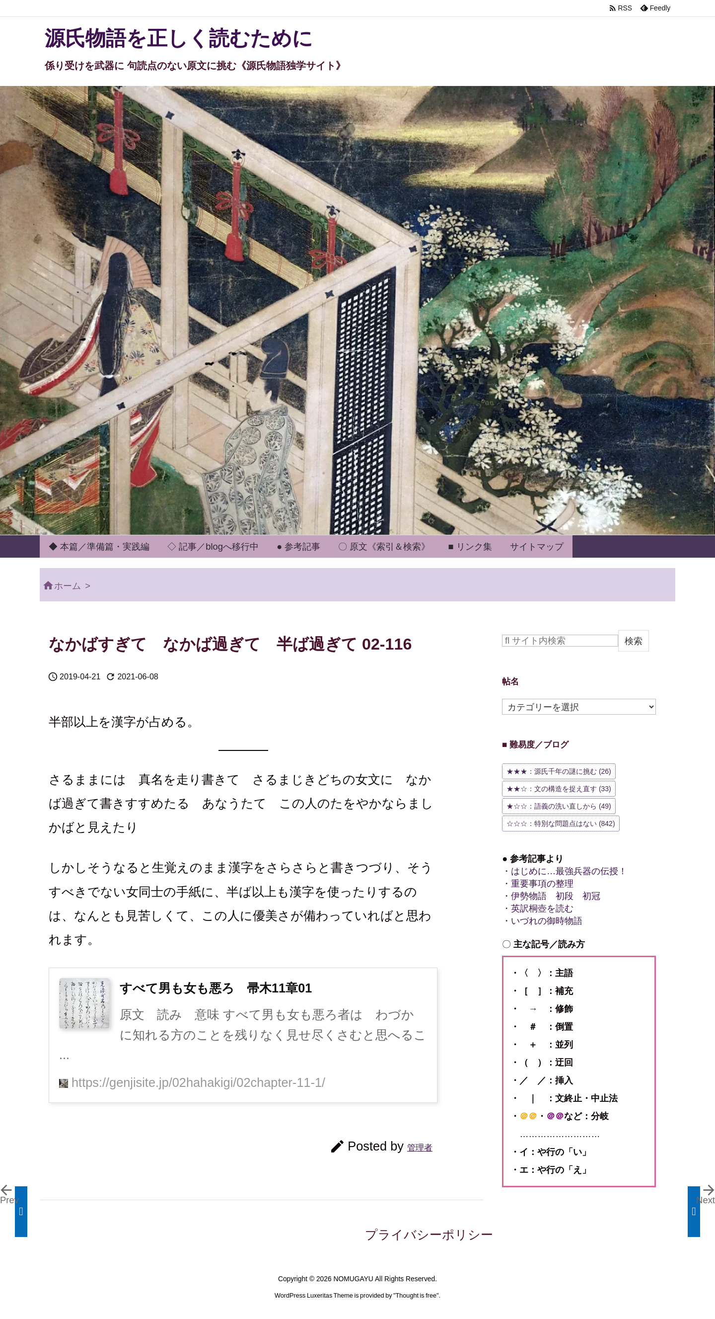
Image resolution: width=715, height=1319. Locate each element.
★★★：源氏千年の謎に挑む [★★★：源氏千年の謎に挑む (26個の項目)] (558, 771)
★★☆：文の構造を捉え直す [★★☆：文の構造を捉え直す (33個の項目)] (558, 789)
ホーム (67, 585)
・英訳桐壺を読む (537, 908)
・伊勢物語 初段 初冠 (551, 896)
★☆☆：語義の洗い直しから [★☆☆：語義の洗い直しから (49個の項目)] (558, 806)
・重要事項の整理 (537, 883)
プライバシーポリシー (429, 1234)
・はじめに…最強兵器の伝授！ (564, 871)
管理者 (419, 1148)
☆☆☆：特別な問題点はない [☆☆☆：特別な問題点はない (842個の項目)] (560, 823)
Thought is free (416, 1295)
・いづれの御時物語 (542, 920)
